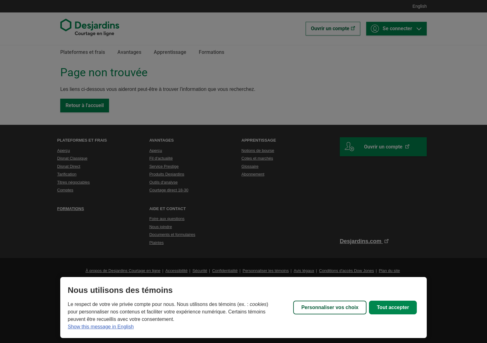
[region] (243, 307)
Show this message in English (101, 326)
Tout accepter (393, 307)
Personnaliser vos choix (329, 307)
